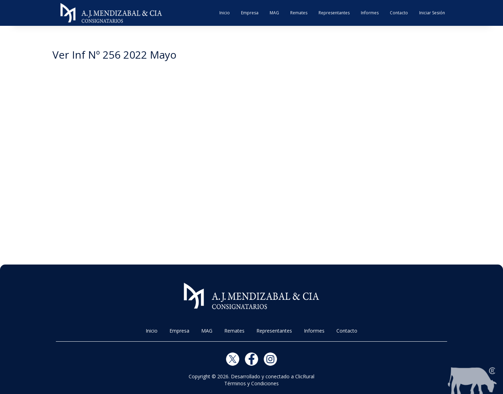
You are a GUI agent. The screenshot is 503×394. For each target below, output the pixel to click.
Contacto (399, 13)
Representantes (334, 13)
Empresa (249, 13)
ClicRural (304, 376)
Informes (370, 13)
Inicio (224, 13)
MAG (274, 13)
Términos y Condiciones (251, 383)
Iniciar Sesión (432, 13)
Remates (298, 13)
